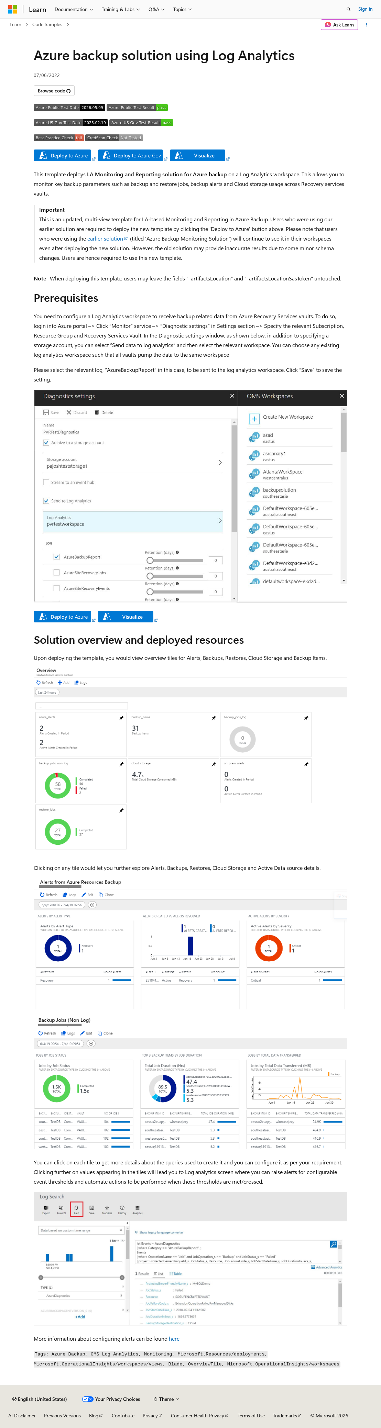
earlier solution (105, 238)
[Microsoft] (12, 9)
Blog (93, 1415)
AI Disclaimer (22, 1415)
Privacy (150, 1415)
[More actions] (367, 24)
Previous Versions (62, 1415)
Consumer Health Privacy (197, 1415)
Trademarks (285, 1415)
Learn (15, 24)
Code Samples (47, 24)
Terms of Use (251, 1415)
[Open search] (349, 9)
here (174, 1338)
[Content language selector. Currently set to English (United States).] (39, 1399)
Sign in (365, 8)
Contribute (123, 1415)
